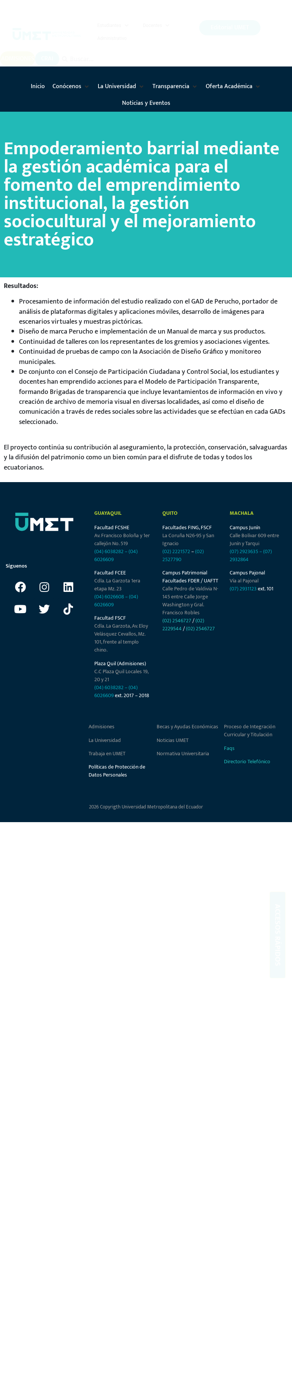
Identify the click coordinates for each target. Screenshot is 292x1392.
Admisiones (101, 728)
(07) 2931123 (244, 591)
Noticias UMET (173, 742)
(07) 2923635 (244, 553)
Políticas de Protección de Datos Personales (117, 773)
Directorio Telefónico (247, 763)
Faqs (229, 750)
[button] (114, 26)
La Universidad (105, 742)
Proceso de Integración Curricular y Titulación (249, 732)
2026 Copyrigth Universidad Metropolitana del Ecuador (146, 809)
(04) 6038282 (109, 553)
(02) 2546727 (176, 622)
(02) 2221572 (176, 553)
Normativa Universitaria (183, 755)
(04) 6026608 (109, 599)
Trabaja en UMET (107, 755)
